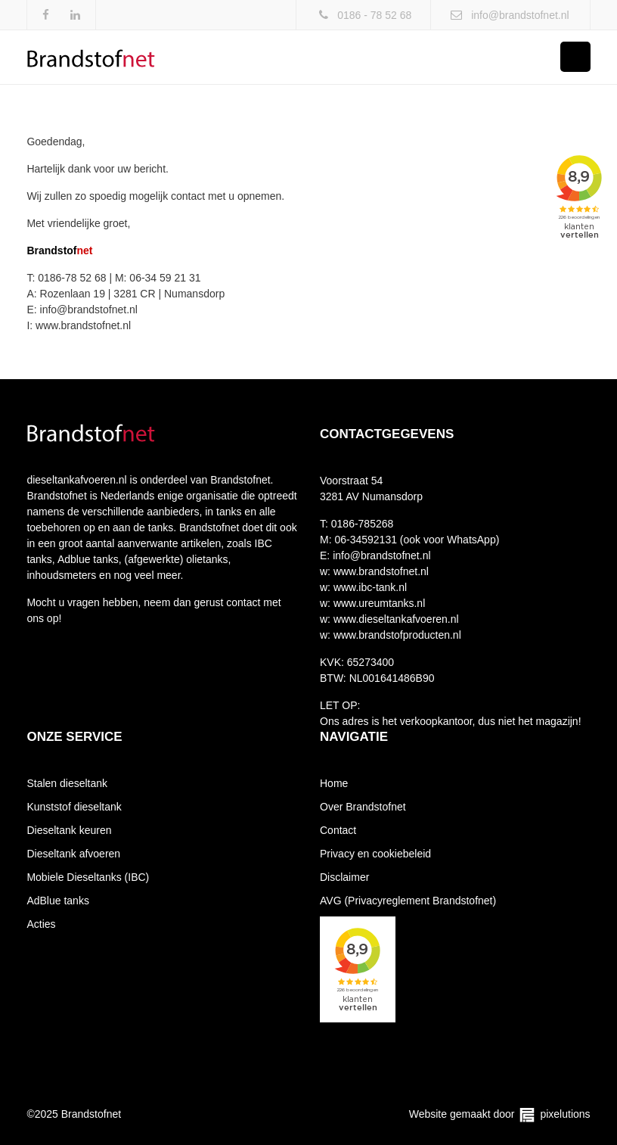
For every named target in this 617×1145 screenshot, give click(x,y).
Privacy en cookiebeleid (375, 854)
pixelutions (565, 1114)
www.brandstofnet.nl (379, 571)
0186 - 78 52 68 (374, 15)
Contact (338, 830)
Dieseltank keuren (68, 830)
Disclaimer (344, 877)
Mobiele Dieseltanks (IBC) (87, 877)
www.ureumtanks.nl (377, 603)
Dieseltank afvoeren (73, 854)
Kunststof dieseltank (73, 807)
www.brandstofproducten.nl (395, 635)
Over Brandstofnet (363, 807)
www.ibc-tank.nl (368, 587)
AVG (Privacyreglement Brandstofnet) (408, 901)
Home (334, 783)
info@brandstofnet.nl (520, 15)
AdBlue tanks (57, 901)
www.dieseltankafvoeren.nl (394, 619)
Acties (40, 924)
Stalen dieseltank (66, 783)
